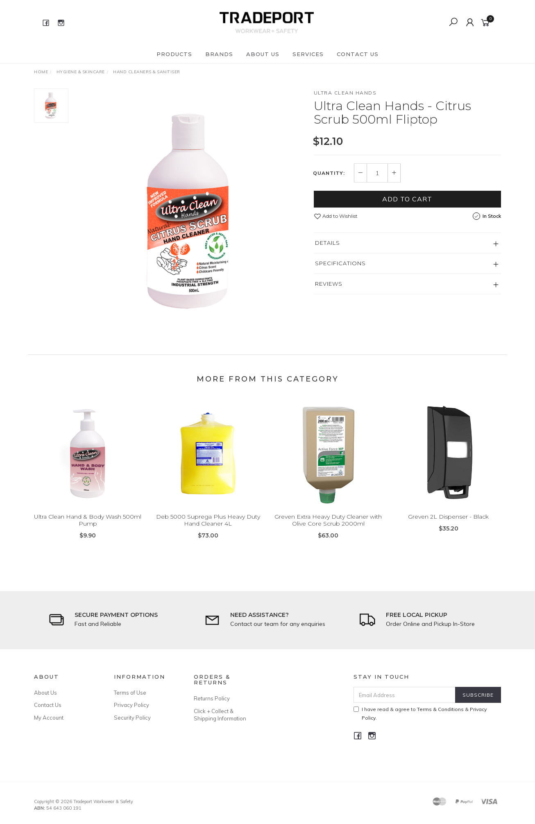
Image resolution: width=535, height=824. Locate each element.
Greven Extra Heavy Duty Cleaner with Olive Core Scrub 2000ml (328, 531)
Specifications (340, 263)
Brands (219, 54)
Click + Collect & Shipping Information (220, 715)
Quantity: (329, 173)
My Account (48, 717)
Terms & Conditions (440, 709)
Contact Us (358, 54)
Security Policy (132, 717)
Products (174, 54)
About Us (262, 54)
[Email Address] (405, 695)
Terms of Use (130, 692)
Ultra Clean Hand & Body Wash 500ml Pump (87, 531)
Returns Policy (212, 698)
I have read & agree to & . (420, 713)
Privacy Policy (131, 705)
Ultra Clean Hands (345, 93)
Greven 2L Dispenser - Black (448, 527)
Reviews (328, 283)
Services (308, 54)
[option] (191, 211)
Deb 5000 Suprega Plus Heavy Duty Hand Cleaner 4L (208, 531)
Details (327, 242)
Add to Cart (407, 199)
